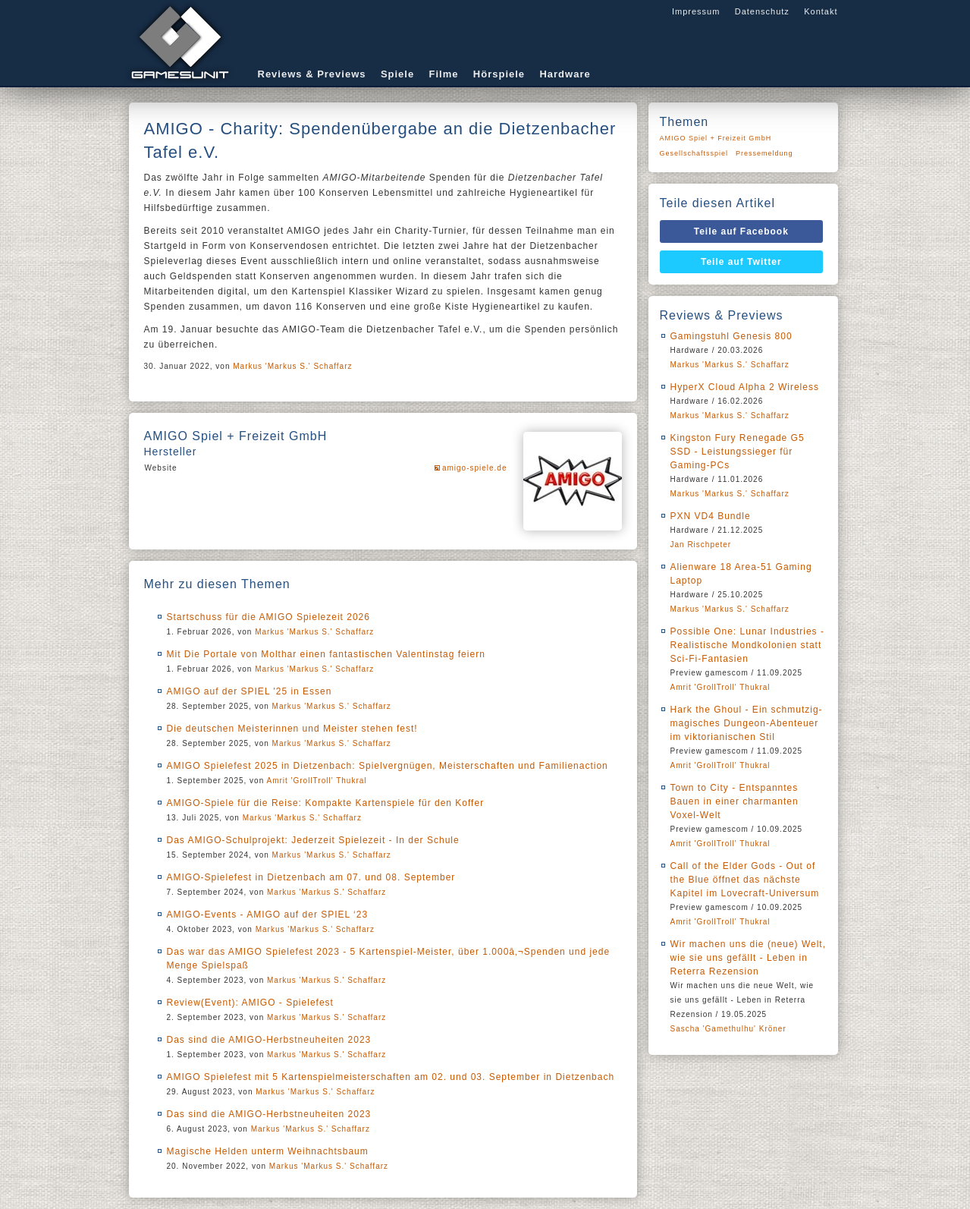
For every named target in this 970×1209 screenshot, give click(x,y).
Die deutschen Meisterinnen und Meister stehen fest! (292, 728)
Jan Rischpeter (701, 544)
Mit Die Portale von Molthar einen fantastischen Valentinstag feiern (326, 654)
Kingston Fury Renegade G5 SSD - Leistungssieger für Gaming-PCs (737, 452)
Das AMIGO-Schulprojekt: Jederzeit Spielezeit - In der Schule (313, 840)
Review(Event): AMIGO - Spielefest (250, 1002)
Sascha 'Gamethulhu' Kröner (728, 1029)
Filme (444, 74)
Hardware (564, 74)
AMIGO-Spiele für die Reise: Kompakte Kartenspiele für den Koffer (326, 803)
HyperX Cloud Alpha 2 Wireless (744, 387)
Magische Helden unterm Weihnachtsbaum (268, 1151)
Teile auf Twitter (741, 262)
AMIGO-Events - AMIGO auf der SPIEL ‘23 (268, 914)
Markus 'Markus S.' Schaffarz (292, 366)
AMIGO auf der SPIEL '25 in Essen (249, 691)
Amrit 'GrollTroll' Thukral (316, 780)
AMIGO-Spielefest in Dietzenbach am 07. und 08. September (311, 877)
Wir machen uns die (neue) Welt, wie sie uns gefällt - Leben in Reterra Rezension (748, 958)
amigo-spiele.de (474, 468)
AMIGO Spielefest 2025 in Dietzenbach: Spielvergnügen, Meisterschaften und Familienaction (387, 765)
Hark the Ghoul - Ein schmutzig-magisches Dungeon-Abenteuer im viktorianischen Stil (746, 723)
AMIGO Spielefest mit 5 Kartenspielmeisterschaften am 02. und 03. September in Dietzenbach (391, 1077)
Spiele (397, 74)
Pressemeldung (764, 153)
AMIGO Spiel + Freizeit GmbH (716, 138)
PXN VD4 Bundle (710, 516)
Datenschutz (762, 11)
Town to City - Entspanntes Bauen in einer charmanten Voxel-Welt (734, 801)
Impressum (696, 11)
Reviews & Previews (312, 74)
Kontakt (820, 11)
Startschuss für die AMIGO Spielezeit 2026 (268, 617)
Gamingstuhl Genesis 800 (731, 336)
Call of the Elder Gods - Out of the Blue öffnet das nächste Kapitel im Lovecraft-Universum (745, 880)
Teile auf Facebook (741, 231)
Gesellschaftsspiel (694, 153)
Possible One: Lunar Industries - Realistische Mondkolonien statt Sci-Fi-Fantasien (747, 645)
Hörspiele (499, 74)
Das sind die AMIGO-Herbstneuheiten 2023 (269, 1039)
